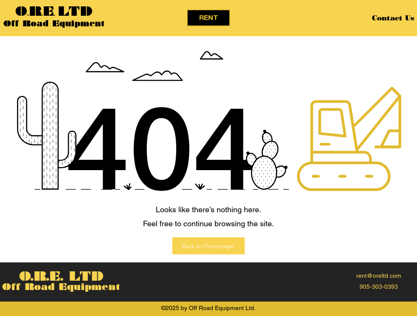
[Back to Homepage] (208, 245)
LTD (75, 11)
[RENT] (208, 17)
